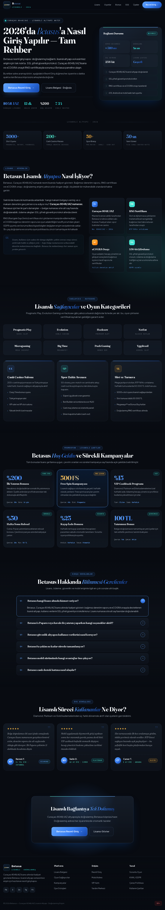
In (19, 890)
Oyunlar (107, 4)
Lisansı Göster (101, 831)
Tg (26, 890)
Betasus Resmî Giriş (19, 87)
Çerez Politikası (136, 883)
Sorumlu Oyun (135, 872)
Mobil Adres (97, 877)
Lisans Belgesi (60, 872)
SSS (127, 4)
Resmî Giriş (97, 872)
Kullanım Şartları (136, 888)
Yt (32, 890)
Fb (6, 890)
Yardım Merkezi (98, 888)
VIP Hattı (95, 883)
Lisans (97, 4)
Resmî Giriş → (152, 4)
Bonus (118, 4)
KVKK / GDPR (135, 877)
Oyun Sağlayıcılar (62, 877)
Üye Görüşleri (60, 888)
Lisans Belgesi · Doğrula (59, 87)
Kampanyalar (60, 883)
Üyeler (136, 4)
